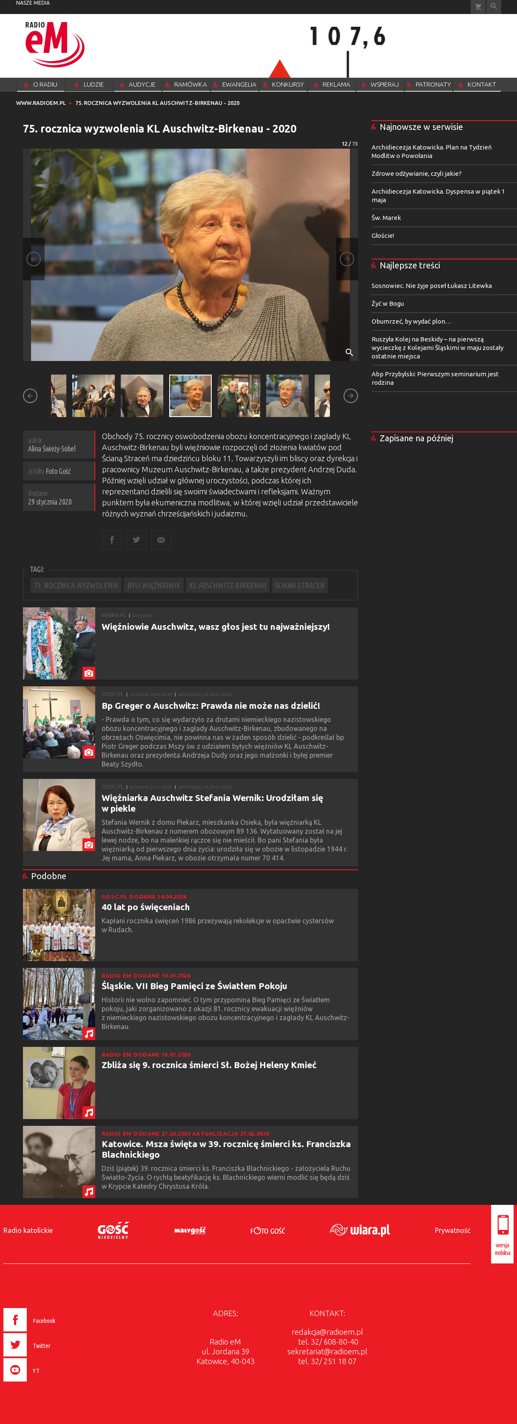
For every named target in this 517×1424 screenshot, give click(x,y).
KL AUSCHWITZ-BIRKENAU (227, 585)
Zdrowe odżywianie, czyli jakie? (417, 173)
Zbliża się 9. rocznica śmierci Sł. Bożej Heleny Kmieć (209, 1065)
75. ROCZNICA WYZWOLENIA (76, 585)
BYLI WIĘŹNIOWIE (153, 585)
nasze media (33, 3)
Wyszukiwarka (493, 7)
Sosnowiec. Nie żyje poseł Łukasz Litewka (432, 285)
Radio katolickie (28, 1230)
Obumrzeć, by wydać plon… (412, 321)
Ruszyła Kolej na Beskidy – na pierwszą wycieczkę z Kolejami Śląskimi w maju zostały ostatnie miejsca (437, 348)
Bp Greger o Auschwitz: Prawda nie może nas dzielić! (211, 705)
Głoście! (383, 235)
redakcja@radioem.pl (327, 1332)
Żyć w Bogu (388, 303)
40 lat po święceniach (146, 907)
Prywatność (452, 1230)
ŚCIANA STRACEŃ (299, 585)
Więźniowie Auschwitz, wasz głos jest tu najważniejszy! (216, 626)
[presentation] (47, 1383)
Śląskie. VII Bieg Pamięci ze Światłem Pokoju (194, 986)
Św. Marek (386, 217)
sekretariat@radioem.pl (327, 1351)
